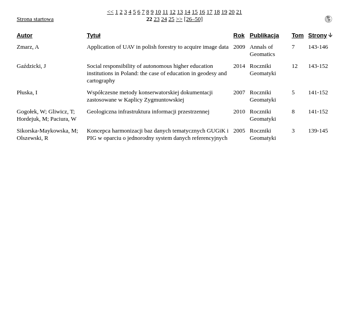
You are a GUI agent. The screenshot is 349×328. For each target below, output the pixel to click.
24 (164, 18)
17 (209, 11)
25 (171, 18)
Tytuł (93, 35)
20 (231, 11)
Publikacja (264, 35)
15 (195, 11)
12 (172, 11)
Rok (239, 35)
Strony (317, 35)
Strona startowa (35, 18)
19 (224, 11)
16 (202, 11)
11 (165, 11)
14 (187, 11)
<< (110, 11)
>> (179, 18)
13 (180, 11)
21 (239, 11)
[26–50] (193, 18)
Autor (25, 35)
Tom (298, 35)
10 (158, 11)
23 (157, 18)
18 (217, 11)
